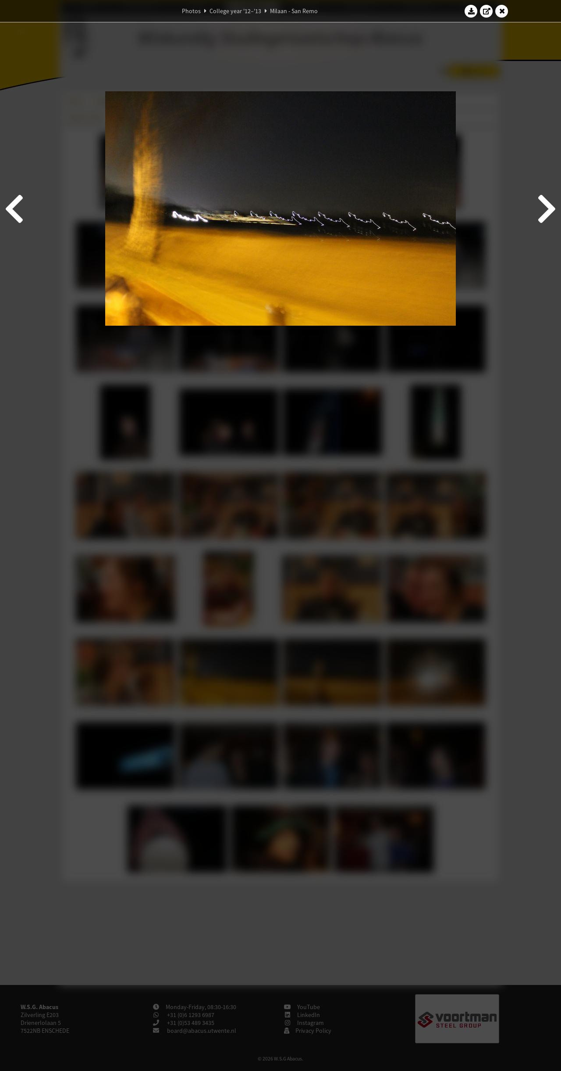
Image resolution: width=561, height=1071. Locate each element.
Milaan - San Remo (294, 11)
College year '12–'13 (235, 11)
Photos (191, 11)
